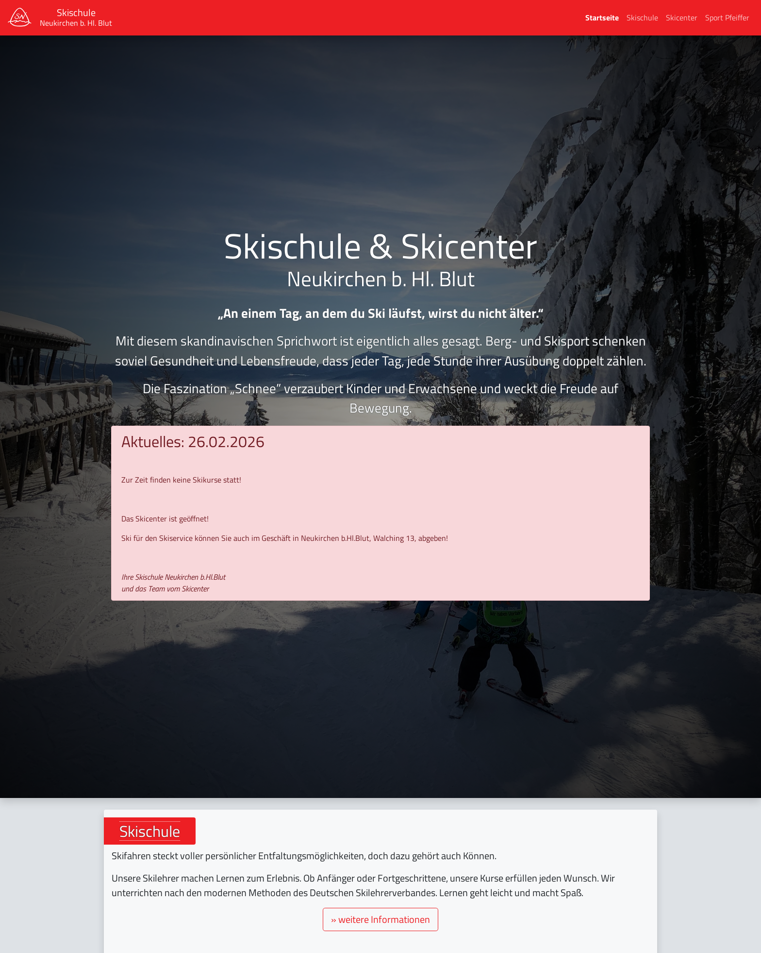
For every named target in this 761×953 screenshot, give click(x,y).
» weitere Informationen (380, 919)
